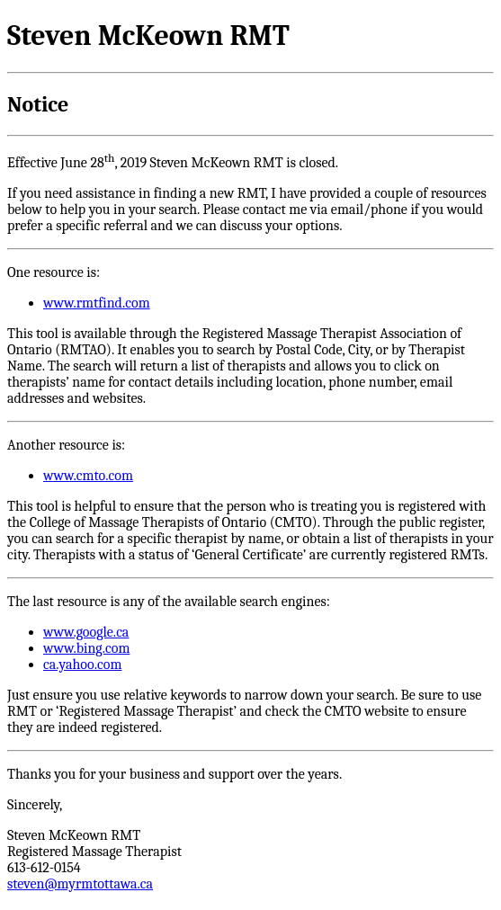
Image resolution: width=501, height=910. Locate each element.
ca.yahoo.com (82, 664)
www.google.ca (86, 632)
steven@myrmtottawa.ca (80, 884)
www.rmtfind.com (96, 303)
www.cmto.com (88, 476)
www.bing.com (86, 648)
